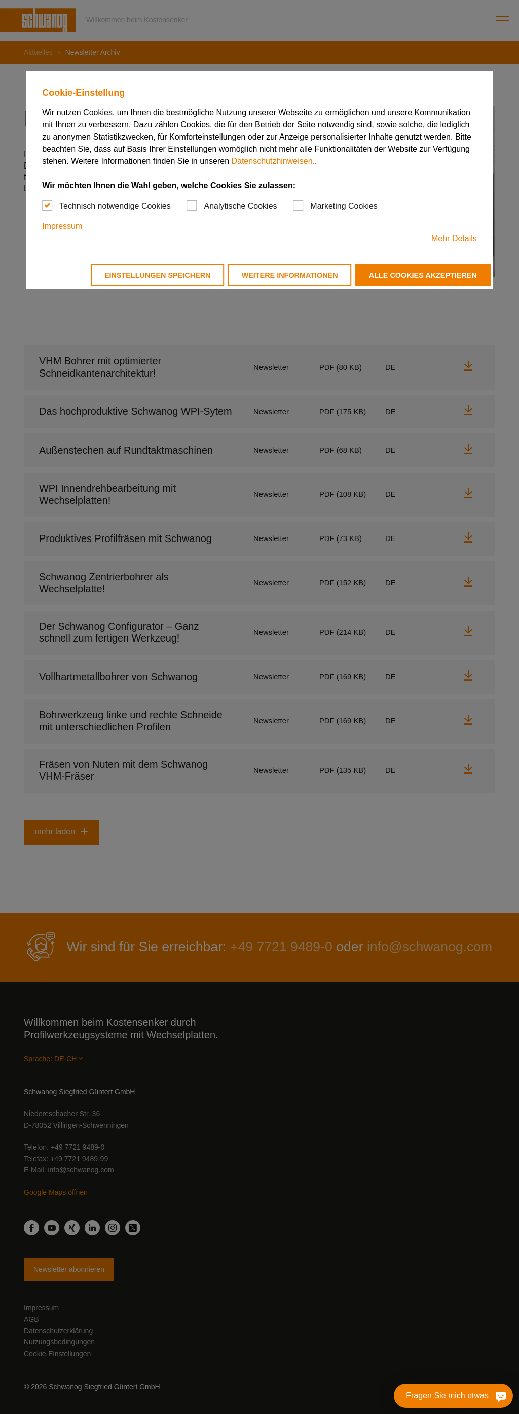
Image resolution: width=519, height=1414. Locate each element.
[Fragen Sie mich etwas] (453, 1396)
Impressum (62, 226)
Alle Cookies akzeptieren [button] (423, 275)
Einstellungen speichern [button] (157, 275)
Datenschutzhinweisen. (273, 161)
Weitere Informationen (290, 275)
